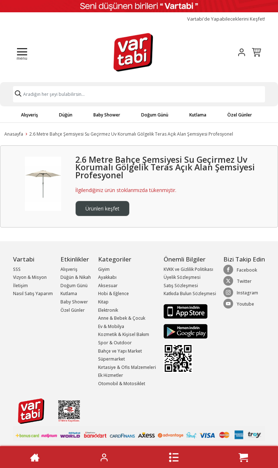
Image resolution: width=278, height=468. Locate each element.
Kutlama (197, 115)
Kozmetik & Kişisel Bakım (123, 334)
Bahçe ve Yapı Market (120, 351)
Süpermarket (111, 359)
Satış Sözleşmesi (181, 285)
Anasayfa (13, 134)
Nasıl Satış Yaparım (33, 293)
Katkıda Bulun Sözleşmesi (190, 293)
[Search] (139, 94)
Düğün (65, 115)
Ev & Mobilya (111, 326)
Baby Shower (106, 115)
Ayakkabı (107, 277)
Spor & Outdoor (115, 343)
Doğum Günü (154, 115)
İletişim (20, 285)
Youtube (238, 304)
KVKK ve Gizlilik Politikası (188, 269)
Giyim (104, 269)
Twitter (237, 281)
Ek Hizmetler (110, 375)
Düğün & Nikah (75, 277)
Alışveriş (29, 115)
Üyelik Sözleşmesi (182, 277)
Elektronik (108, 310)
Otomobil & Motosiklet (121, 383)
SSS (17, 269)
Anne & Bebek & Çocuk (121, 318)
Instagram (240, 292)
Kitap (103, 302)
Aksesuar (108, 285)
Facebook (240, 270)
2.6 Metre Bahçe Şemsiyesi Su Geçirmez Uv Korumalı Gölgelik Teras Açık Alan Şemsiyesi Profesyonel (131, 134)
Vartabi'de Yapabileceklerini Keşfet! (226, 19)
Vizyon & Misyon (30, 277)
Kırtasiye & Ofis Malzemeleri (127, 367)
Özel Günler (239, 115)
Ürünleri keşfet (102, 208)
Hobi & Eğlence (113, 293)
